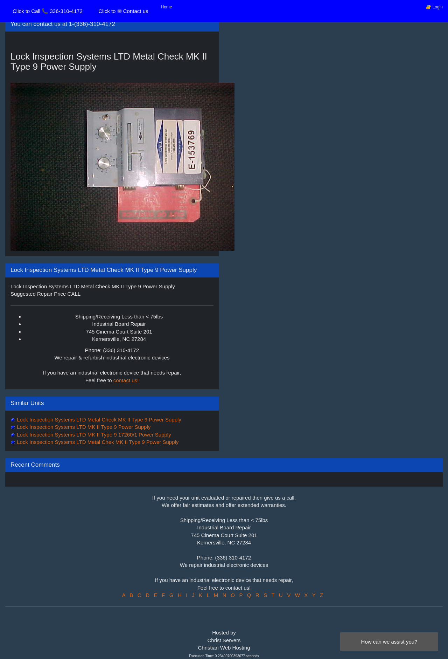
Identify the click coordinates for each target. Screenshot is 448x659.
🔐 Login (434, 7)
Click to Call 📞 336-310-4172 (48, 11)
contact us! (126, 380)
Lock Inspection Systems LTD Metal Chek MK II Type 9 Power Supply (96, 442)
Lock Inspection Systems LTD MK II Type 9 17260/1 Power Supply (93, 435)
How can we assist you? (389, 642)
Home (166, 7)
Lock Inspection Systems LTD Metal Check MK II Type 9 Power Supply (98, 420)
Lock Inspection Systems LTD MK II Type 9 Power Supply (82, 427)
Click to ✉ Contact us (123, 11)
